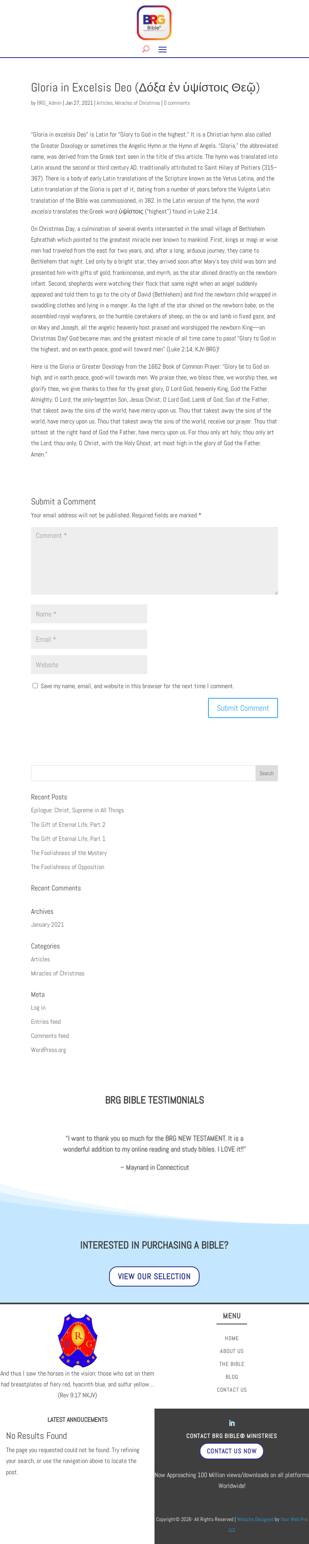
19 (212, 1174)
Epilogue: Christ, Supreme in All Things (77, 810)
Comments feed (50, 1035)
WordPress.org (48, 1050)
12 (164, 1174)
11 (158, 1174)
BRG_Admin (49, 102)
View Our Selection (154, 1276)
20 (219, 1174)
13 (171, 1174)
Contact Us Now (232, 1451)
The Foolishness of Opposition (67, 867)
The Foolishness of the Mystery (69, 853)
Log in (38, 1007)
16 (192, 1174)
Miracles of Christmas (137, 102)
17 (199, 1174)
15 (185, 1174)
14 (178, 1174)
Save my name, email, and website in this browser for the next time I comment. (137, 686)
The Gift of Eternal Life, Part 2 (68, 824)
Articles (105, 102)
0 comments (177, 102)
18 (205, 1174)
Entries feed (46, 1021)
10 (151, 1174)
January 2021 (47, 924)
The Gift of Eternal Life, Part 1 (68, 838)
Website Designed (255, 1519)
